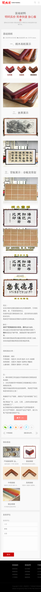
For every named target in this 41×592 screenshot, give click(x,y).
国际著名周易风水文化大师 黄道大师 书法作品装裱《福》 (31, 433)
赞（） (21, 418)
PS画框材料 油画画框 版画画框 (16, 461)
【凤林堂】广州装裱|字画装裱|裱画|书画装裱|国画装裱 (11, 2)
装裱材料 (22, 38)
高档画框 (29, 483)
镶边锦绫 (11, 504)
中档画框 (7, 433)
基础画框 (29, 461)
